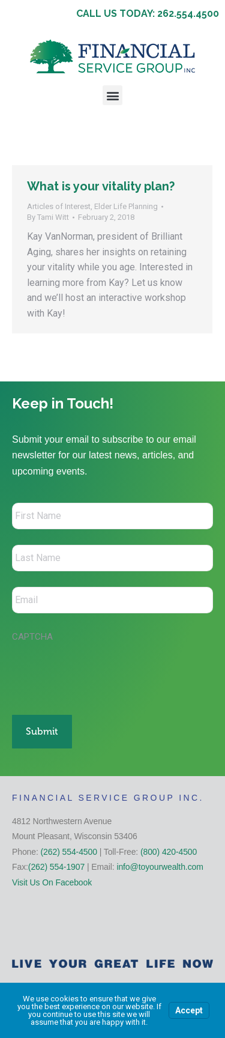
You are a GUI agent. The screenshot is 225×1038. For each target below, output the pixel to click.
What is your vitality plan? (101, 186)
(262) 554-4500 (69, 852)
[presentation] (103, 672)
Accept (189, 1010)
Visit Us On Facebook (52, 882)
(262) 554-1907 (56, 867)
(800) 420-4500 (168, 852)
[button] (112, 95)
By (48, 217)
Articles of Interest (59, 206)
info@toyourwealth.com (159, 867)
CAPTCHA (32, 636)
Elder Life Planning (126, 206)
